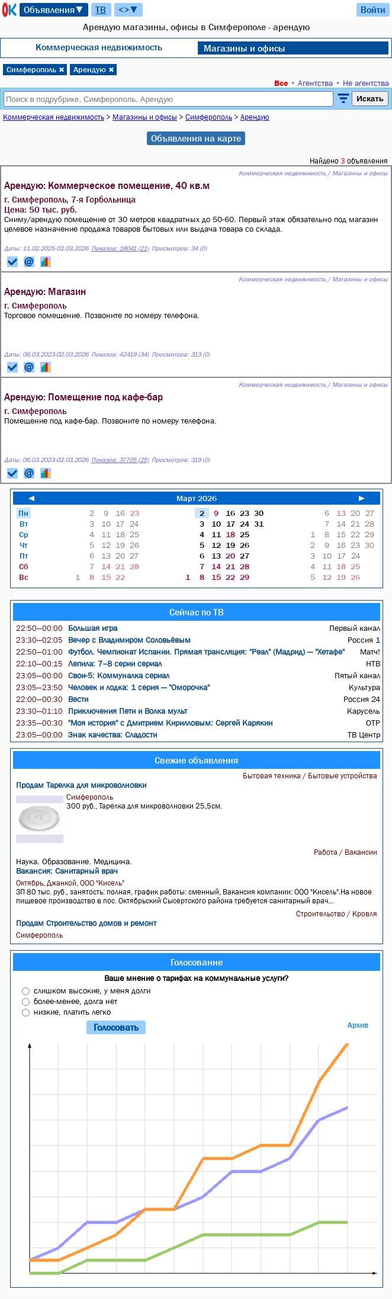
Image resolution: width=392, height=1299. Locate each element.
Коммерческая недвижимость (99, 46)
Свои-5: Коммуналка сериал (92, 675)
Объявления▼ (54, 9)
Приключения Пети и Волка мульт (101, 711)
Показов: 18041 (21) (120, 248)
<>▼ (128, 9)
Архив (358, 1025)
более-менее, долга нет (75, 1001)
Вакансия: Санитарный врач (67, 870)
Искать (370, 98)
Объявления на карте (196, 138)
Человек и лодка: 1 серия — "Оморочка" (113, 687)
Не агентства (366, 83)
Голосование (197, 962)
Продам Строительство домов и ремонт (86, 923)
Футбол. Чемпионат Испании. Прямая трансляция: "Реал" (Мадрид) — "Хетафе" (180, 651)
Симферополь (36, 69)
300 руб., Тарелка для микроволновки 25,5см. (198, 818)
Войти (373, 9)
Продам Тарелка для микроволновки (81, 785)
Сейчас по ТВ (196, 612)
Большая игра (66, 628)
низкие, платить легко (72, 1011)
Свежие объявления (196, 760)
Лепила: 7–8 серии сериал (89, 663)
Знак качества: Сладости (86, 734)
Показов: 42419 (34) (120, 354)
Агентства (315, 83)
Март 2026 (196, 498)
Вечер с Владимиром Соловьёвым (103, 639)
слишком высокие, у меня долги (92, 990)
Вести (52, 699)
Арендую (93, 69)
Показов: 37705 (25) (120, 460)
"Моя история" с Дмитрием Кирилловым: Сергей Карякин (144, 722)
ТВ (100, 9)
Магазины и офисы (244, 48)
